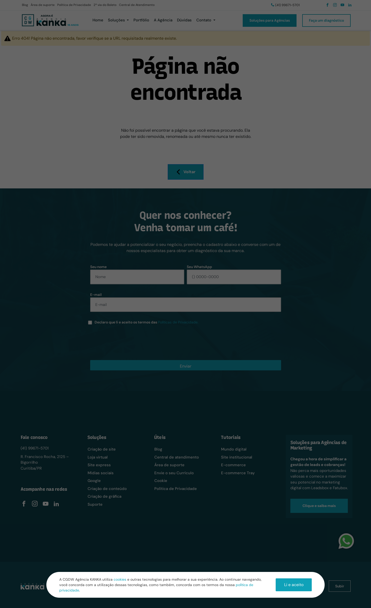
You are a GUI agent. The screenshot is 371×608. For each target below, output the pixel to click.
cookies (120, 579)
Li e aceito (293, 584)
